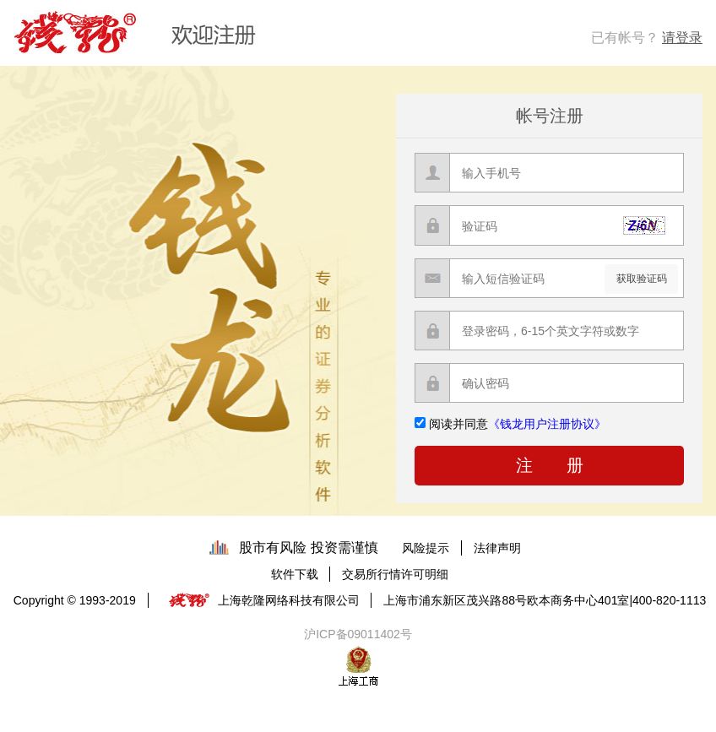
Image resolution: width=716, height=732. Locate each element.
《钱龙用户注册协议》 (547, 424)
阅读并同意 (517, 424)
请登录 (682, 37)
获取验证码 (641, 279)
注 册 (549, 465)
